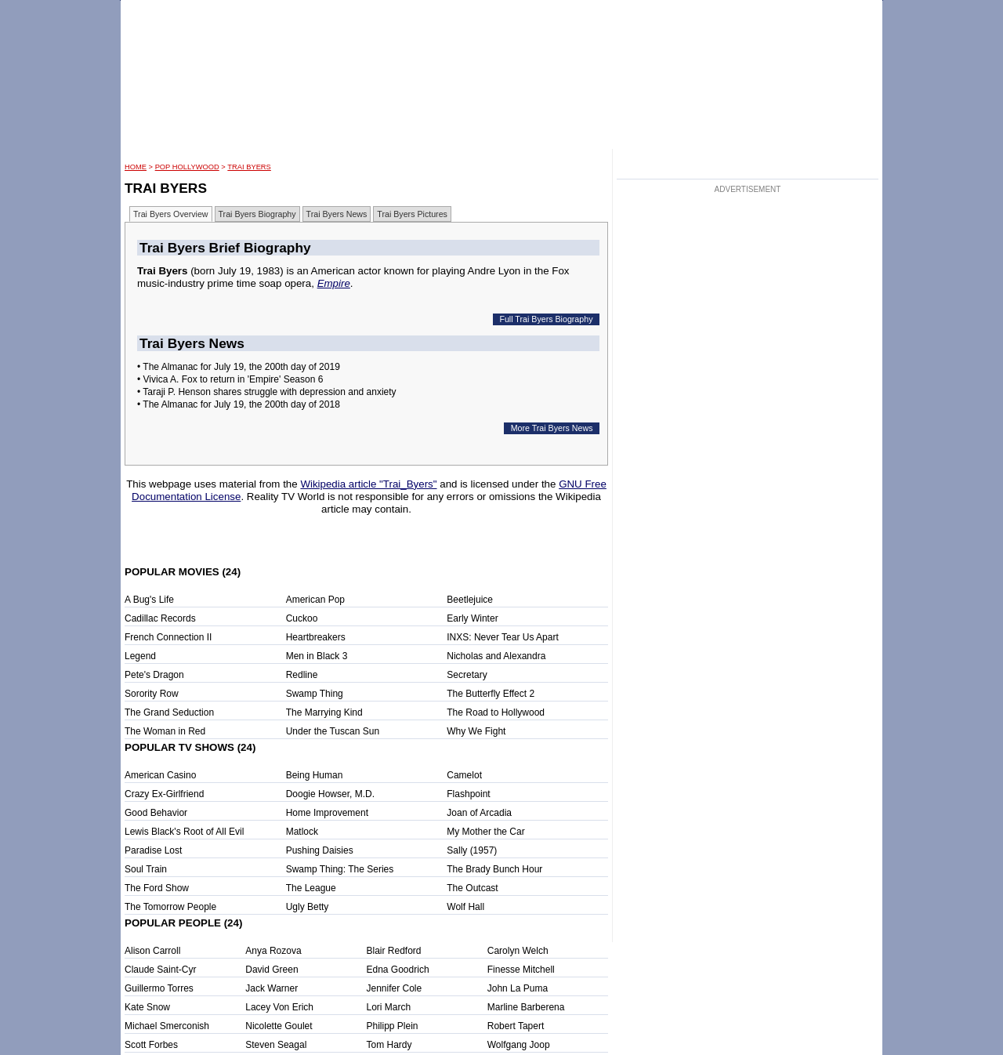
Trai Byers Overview (170, 214)
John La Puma (517, 988)
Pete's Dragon (154, 674)
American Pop (315, 599)
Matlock (302, 831)
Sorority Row (152, 693)
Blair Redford (394, 950)
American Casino (160, 775)
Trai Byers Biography (257, 214)
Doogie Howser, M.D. (330, 794)
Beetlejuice (470, 599)
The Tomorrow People (170, 906)
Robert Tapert (516, 1026)
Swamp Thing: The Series (340, 869)
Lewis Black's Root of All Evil (184, 831)
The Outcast (472, 888)
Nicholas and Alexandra (496, 656)
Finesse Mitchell (521, 969)
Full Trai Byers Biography (545, 319)
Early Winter (472, 618)
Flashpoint (468, 794)
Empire (333, 283)
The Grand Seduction (169, 712)
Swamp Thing (314, 693)
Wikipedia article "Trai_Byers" (368, 484)
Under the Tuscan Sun (332, 731)
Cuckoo (302, 618)
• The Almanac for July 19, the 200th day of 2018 (238, 404)
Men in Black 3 (317, 656)
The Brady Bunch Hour (494, 869)
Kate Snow (147, 1007)
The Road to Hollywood (496, 712)
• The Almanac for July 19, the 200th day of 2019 (238, 366)
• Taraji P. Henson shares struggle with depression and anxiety (266, 391)
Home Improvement (327, 812)
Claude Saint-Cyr (160, 969)
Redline (302, 674)
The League (311, 888)
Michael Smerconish (167, 1026)
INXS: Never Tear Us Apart (503, 637)
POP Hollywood (187, 167)
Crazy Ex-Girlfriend (164, 794)
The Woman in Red (165, 731)
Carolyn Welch (518, 950)
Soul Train (146, 869)
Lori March (389, 1007)
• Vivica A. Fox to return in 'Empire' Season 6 (230, 379)
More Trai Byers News (552, 428)
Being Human (314, 775)
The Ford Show (157, 888)
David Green (271, 969)
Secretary (467, 674)
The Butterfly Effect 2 (490, 693)
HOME (136, 167)
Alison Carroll (152, 950)
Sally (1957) (472, 850)
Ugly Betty (307, 906)
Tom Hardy (389, 1044)
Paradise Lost (153, 850)
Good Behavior (156, 812)
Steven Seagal (275, 1044)
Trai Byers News (337, 214)
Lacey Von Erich (279, 1007)
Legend (140, 656)
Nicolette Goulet (278, 1026)
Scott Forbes (151, 1044)
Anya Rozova (273, 950)
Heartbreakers (316, 637)
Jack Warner (271, 988)
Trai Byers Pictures (412, 214)
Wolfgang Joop (518, 1044)
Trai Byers (248, 167)
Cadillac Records (160, 618)
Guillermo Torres (159, 988)
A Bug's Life (149, 599)
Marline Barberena (526, 1007)
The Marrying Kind (324, 712)
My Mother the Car (485, 831)
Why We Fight (476, 731)
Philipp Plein (392, 1026)
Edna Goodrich (398, 969)
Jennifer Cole (394, 988)
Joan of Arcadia (479, 812)
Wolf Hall (465, 906)
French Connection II (168, 637)
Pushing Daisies (319, 850)
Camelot (464, 775)
